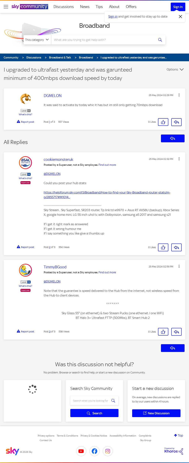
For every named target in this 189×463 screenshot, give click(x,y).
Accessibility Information (123, 435)
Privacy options (46, 435)
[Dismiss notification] (180, 17)
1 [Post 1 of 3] (49, 121)
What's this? (25, 114)
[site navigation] (6, 6)
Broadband (94, 25)
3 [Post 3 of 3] (49, 331)
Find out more (107, 165)
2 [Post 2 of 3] (49, 247)
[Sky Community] (30, 6)
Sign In (178, 7)
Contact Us (46, 440)
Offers (131, 6)
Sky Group (145, 440)
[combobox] (102, 39)
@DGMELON (52, 174)
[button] (179, 95)
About (114, 6)
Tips (99, 6)
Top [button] (180, 435)
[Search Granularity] (37, 39)
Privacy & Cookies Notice (94, 435)
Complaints (145, 435)
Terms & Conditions (67, 435)
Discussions (64, 6)
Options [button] (172, 69)
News (85, 6)
